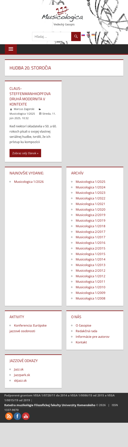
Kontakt (81, 342)
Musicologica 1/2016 (90, 242)
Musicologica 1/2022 (90, 198)
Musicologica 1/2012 (90, 276)
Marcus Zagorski (24, 109)
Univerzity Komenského (78, 405)
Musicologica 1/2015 (90, 254)
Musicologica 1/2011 (90, 281)
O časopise (83, 325)
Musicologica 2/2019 (90, 215)
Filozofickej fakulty (47, 405)
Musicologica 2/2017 (90, 231)
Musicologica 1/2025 (22, 113)
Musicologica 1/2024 (90, 187)
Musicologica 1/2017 (90, 237)
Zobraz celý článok (24, 153)
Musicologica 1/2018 (90, 226)
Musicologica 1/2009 (90, 293)
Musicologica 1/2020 (90, 209)
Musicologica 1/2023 (90, 192)
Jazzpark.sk (22, 375)
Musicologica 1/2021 (90, 204)
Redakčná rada (86, 331)
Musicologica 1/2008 (90, 298)
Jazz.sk (19, 369)
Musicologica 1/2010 (90, 287)
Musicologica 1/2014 (90, 259)
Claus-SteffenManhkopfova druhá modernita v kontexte (30, 96)
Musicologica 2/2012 (90, 270)
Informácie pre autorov (92, 336)
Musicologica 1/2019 (90, 220)
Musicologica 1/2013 (90, 265)
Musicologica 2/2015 (90, 248)
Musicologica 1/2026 (29, 181)
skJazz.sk (20, 380)
